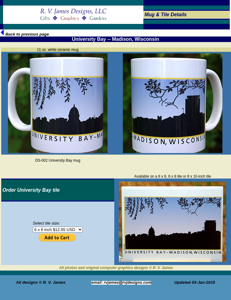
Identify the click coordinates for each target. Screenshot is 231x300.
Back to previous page (25, 34)
